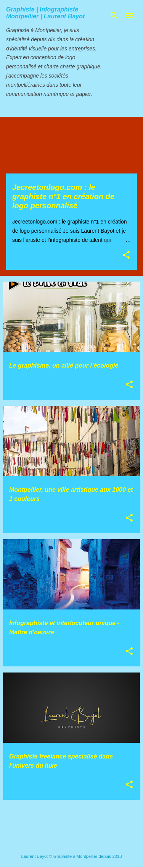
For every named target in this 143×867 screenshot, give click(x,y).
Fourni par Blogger (71, 841)
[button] (126, 255)
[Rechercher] (114, 15)
